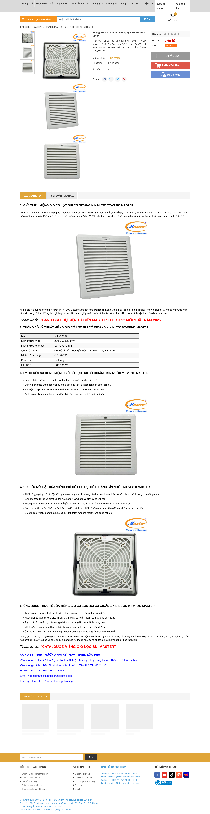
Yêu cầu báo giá (80, 3)
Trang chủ (27, 3)
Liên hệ (133, 3)
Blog (123, 3)
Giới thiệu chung (82, 774)
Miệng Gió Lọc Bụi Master (81, 27)
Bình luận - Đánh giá (62, 195)
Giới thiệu (41, 3)
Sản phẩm (38, 27)
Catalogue (111, 3)
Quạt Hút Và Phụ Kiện (56, 27)
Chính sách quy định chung (33, 785)
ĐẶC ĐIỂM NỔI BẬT (33, 195)
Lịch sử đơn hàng (29, 781)
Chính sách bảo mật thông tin (34, 774)
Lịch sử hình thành (83, 777)
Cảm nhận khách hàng (85, 781)
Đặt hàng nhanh (59, 3)
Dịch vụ (78, 785)
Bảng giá (98, 3)
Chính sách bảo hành (31, 777)
